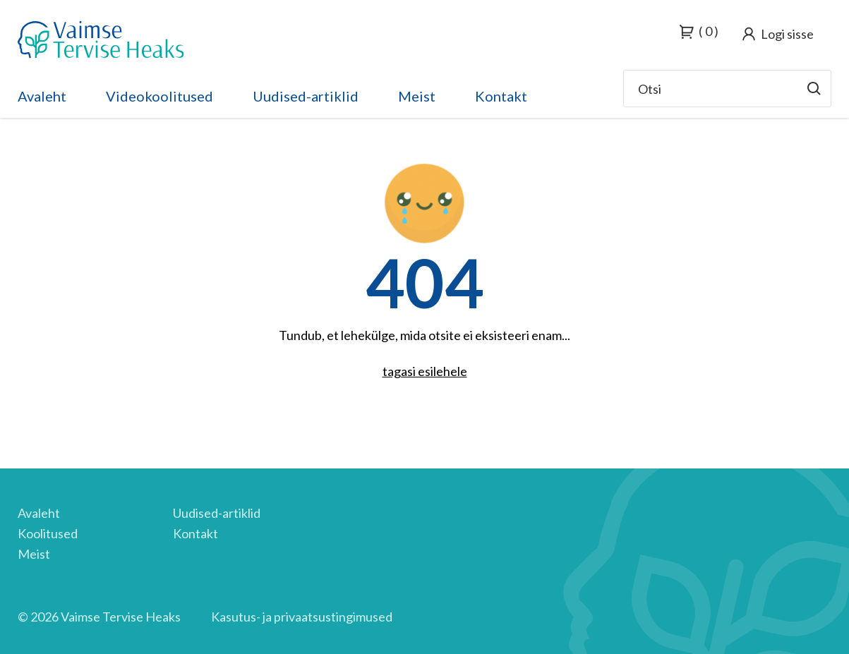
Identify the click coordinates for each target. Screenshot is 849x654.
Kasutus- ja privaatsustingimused (301, 616)
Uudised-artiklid (306, 95)
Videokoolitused (159, 95)
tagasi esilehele (425, 371)
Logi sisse (787, 34)
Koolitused (48, 533)
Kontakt (501, 95)
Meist (416, 95)
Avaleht (42, 95)
